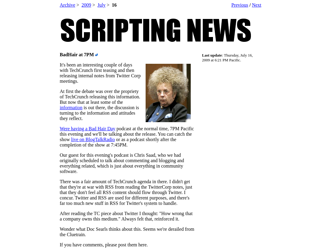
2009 (86, 5)
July (101, 5)
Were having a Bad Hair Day (88, 128)
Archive (68, 5)
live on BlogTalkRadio (93, 139)
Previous (239, 5)
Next (256, 5)
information (71, 107)
